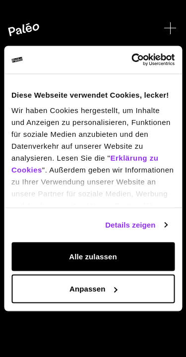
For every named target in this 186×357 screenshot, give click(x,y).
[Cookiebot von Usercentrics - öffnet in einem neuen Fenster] (132, 60)
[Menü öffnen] (170, 28)
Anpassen (93, 289)
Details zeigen (130, 225)
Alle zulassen (93, 256)
